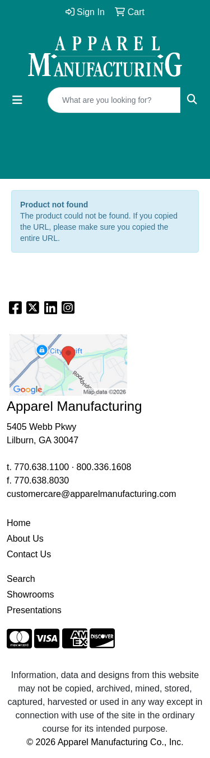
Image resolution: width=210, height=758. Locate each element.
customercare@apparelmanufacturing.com (91, 494)
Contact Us (29, 554)
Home (19, 523)
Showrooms (30, 594)
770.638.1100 (41, 467)
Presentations (34, 610)
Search (21, 579)
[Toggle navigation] (17, 100)
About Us (25, 538)
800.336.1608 (104, 467)
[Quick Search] (114, 100)
